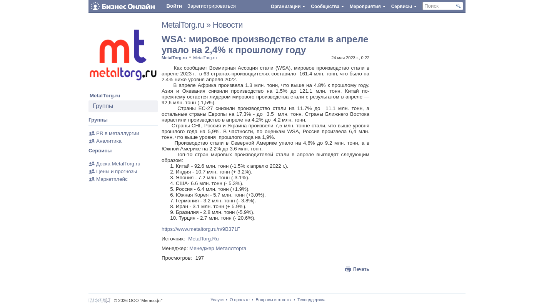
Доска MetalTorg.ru (118, 164)
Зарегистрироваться (211, 6)
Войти (174, 6)
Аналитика (109, 141)
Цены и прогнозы (116, 171)
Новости (228, 25)
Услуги (217, 299)
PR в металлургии (117, 133)
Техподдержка (311, 299)
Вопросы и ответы (274, 299)
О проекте (240, 299)
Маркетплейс (112, 179)
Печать (361, 269)
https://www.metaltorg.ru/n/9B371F (201, 229)
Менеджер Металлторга (217, 248)
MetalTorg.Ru (203, 239)
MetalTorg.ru (105, 95)
